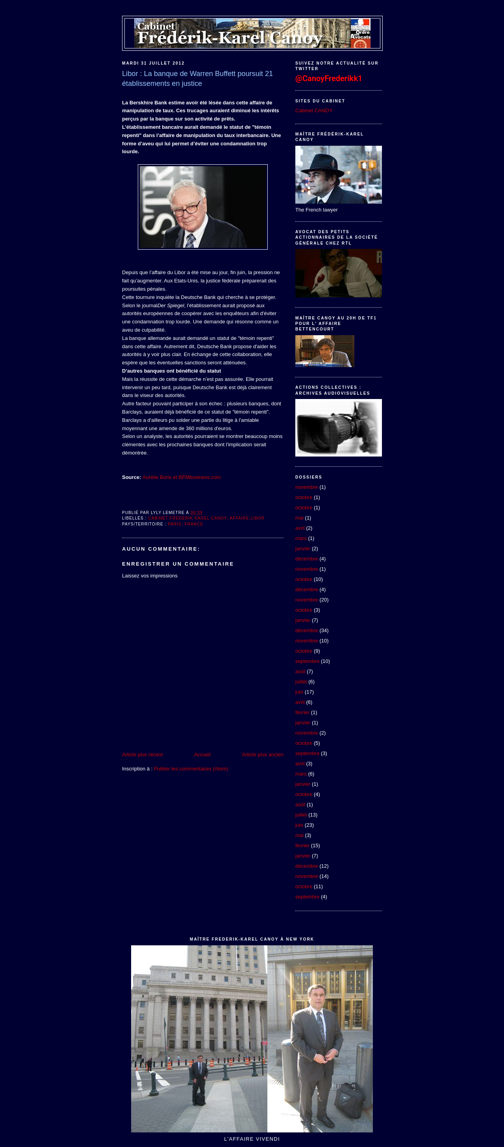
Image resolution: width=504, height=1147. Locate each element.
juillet (301, 682)
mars (301, 538)
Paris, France (185, 524)
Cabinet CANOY (314, 110)
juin (299, 692)
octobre (303, 497)
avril (300, 528)
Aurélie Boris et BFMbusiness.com (182, 477)
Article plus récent (142, 754)
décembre (306, 559)
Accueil (202, 754)
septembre (307, 661)
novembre (306, 487)
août (300, 671)
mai (299, 518)
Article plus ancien (263, 754)
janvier (302, 548)
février (302, 712)
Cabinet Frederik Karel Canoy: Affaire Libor (206, 518)
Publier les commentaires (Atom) (191, 769)
